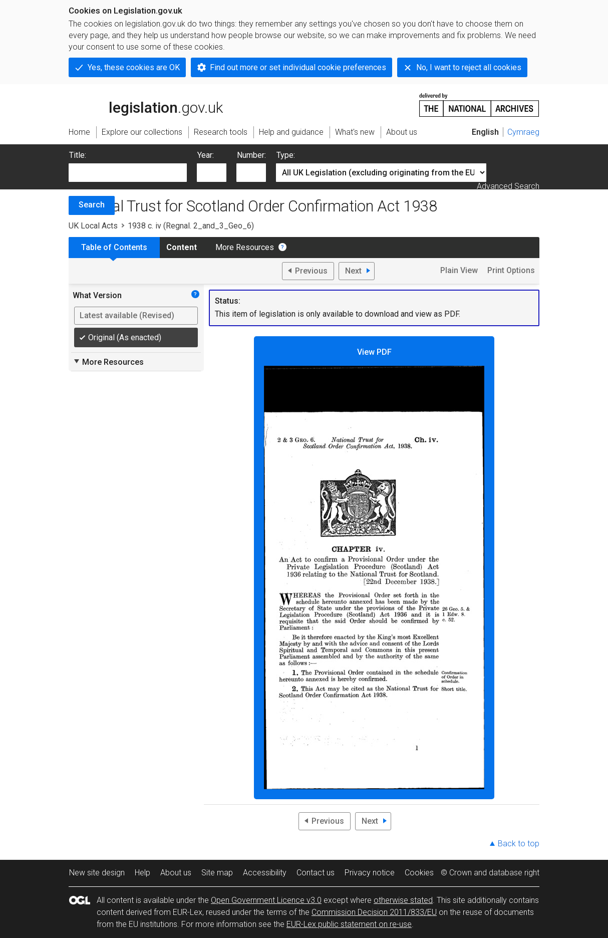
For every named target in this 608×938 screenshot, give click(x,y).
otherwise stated (403, 900)
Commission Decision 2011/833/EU (374, 912)
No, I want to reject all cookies (468, 67)
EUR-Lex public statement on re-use (349, 924)
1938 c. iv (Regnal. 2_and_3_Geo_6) (191, 225)
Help (142, 872)
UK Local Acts (93, 225)
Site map (217, 872)
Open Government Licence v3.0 (266, 900)
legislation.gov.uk (146, 104)
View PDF (374, 568)
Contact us (315, 872)
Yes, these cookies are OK (134, 67)
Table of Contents (114, 247)
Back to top (518, 843)
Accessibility (264, 872)
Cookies (419, 872)
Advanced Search (508, 186)
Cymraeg (523, 132)
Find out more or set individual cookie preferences (298, 67)
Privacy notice (370, 872)
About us (175, 872)
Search (92, 204)
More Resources (244, 247)
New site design (97, 872)
